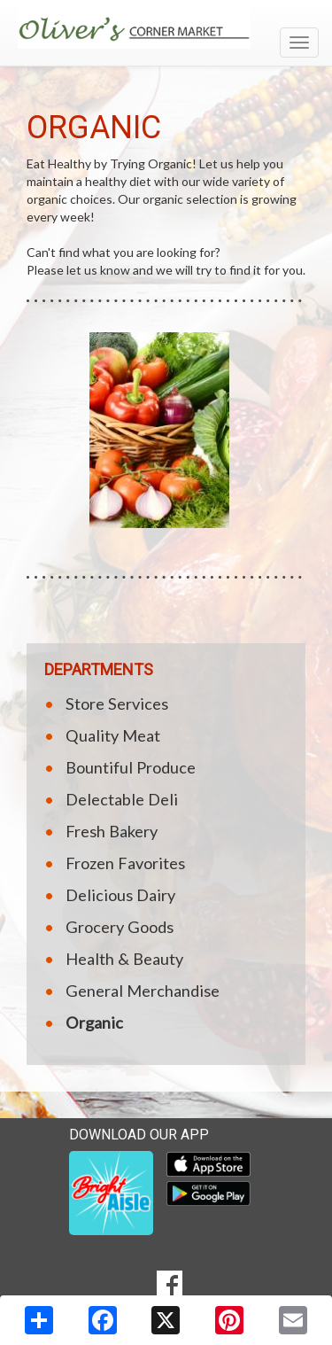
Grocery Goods (120, 927)
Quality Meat (113, 735)
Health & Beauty (124, 958)
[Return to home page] (166, 29)
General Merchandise (143, 990)
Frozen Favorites (125, 863)
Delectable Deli (122, 799)
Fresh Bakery (112, 831)
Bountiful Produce (131, 767)
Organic (94, 1022)
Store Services (117, 703)
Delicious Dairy (120, 895)
